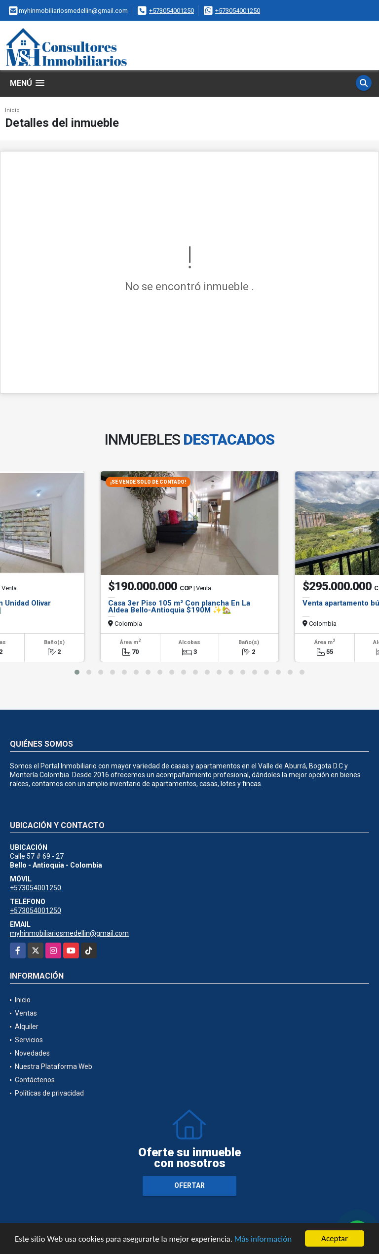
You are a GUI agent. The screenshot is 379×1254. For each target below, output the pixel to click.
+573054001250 (171, 10)
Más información (263, 1239)
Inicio (12, 110)
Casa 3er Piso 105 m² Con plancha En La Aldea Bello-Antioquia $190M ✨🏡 (179, 606)
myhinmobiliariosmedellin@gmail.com (69, 933)
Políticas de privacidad (49, 1093)
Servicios (29, 1040)
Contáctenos (35, 1080)
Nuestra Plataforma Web (53, 1066)
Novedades (32, 1053)
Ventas (26, 1013)
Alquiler (26, 1026)
